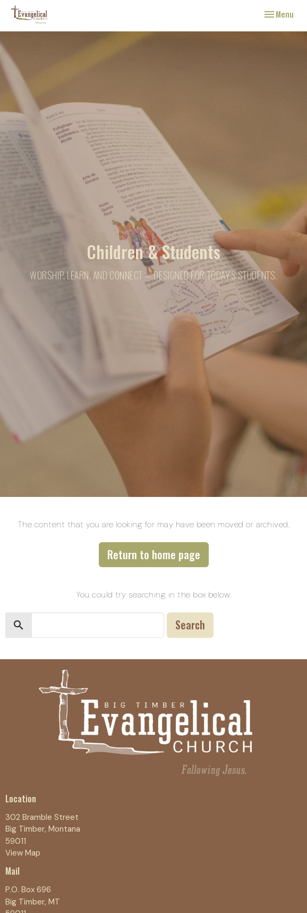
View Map (22, 853)
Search (190, 625)
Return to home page (153, 554)
